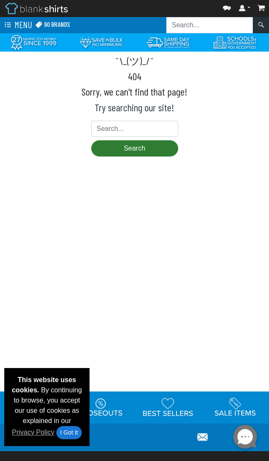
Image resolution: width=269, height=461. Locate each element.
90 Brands (52, 24)
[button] (227, 6)
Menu (17, 25)
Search (134, 148)
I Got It (69, 432)
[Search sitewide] (209, 25)
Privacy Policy (33, 432)
